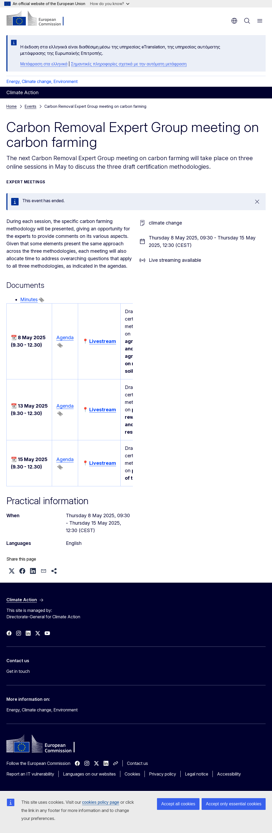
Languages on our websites (89, 774)
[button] (11, 571)
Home (11, 106)
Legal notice (196, 774)
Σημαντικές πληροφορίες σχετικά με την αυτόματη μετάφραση (128, 64)
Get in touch (18, 671)
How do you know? (109, 3)
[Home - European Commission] (38, 19)
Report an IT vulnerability (30, 774)
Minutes (29, 299)
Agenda (65, 337)
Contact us (137, 763)
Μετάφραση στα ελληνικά (43, 64)
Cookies (132, 774)
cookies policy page (100, 802)
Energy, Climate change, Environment (42, 81)
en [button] (234, 21)
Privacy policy (162, 774)
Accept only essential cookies (233, 804)
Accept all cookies (178, 804)
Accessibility (229, 774)
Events (30, 106)
